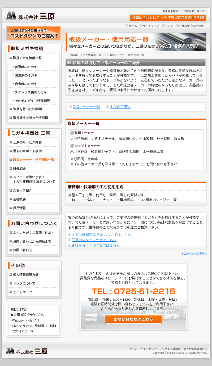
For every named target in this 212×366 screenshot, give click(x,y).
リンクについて (24, 283)
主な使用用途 (120, 107)
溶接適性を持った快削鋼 (30, 118)
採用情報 (198, 25)
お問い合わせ (22, 250)
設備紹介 (19, 168)
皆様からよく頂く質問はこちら (96, 245)
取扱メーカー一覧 (86, 107)
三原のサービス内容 (27, 142)
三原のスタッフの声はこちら (94, 240)
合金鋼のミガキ (26, 84)
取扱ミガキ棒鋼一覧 (27, 58)
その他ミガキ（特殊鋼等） (34, 101)
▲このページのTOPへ (194, 253)
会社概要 (184, 25)
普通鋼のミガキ (26, 67)
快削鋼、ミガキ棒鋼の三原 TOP (88, 54)
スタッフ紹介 (22, 190)
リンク (169, 25)
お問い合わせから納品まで (32, 241)
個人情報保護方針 (25, 275)
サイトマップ (151, 25)
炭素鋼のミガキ (26, 75)
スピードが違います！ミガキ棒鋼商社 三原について (34, 179)
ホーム (133, 25)
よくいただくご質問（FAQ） (33, 232)
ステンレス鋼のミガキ (31, 92)
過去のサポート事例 (27, 151)
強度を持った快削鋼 (27, 109)
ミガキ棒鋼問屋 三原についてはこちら (101, 235)
